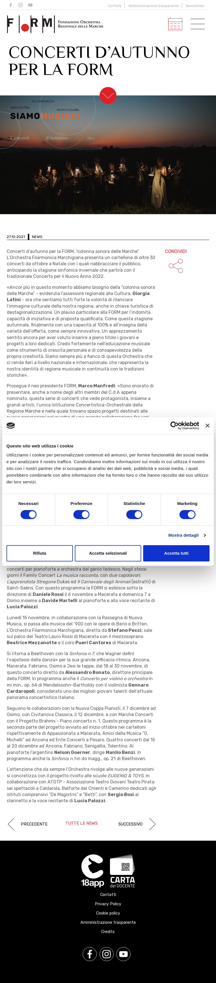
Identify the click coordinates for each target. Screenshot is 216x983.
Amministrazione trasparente (154, 6)
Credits (108, 931)
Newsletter (195, 6)
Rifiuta (39, 553)
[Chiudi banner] (208, 426)
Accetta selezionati (108, 553)
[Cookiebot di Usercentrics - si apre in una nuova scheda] (174, 425)
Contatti (115, 6)
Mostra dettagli (183, 535)
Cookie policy (108, 913)
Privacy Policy (108, 904)
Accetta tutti (176, 553)
